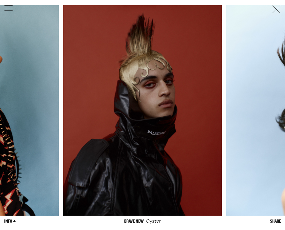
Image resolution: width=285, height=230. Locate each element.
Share (275, 221)
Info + (10, 221)
